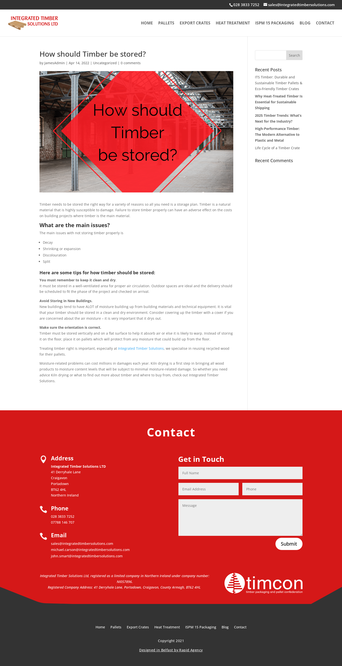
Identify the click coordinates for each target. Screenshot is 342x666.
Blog (305, 23)
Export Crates (195, 23)
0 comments (131, 63)
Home (147, 23)
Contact (325, 23)
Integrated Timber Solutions (141, 348)
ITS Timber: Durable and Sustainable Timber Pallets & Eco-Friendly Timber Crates (278, 83)
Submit (289, 543)
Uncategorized (105, 63)
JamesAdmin (54, 63)
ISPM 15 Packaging (274, 23)
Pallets (166, 23)
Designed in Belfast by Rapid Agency (171, 650)
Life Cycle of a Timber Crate (277, 148)
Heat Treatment (233, 23)
